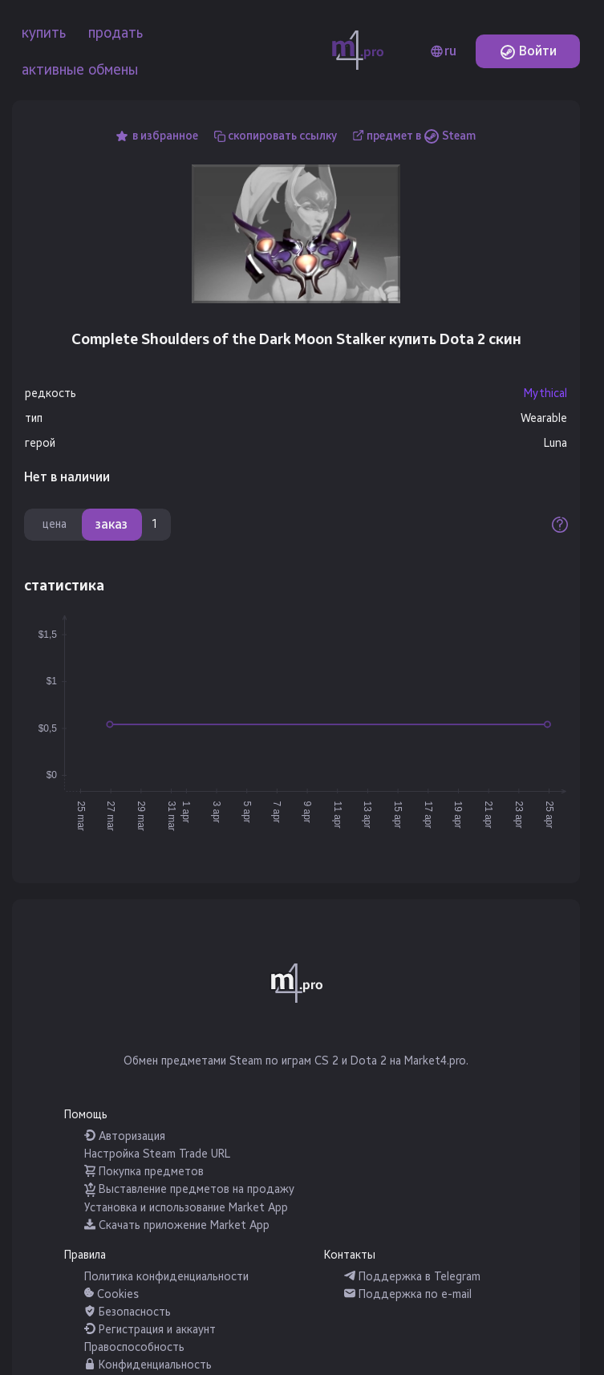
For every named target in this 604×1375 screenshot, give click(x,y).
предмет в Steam (421, 136)
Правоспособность (134, 1347)
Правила (85, 1255)
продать (115, 33)
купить (44, 33)
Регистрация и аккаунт (150, 1329)
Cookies (111, 1294)
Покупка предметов (144, 1171)
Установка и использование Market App (186, 1208)
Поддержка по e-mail (408, 1294)
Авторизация (124, 1136)
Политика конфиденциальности (166, 1277)
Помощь (85, 1114)
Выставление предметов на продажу (189, 1189)
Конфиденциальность (148, 1365)
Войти (528, 51)
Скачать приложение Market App (177, 1225)
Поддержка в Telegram (412, 1277)
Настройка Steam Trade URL (157, 1154)
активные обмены (80, 70)
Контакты (349, 1255)
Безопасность (127, 1312)
